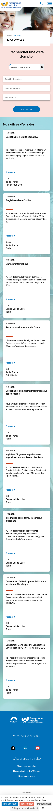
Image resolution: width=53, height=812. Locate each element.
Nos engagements (26, 776)
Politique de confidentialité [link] (25, 808)
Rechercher (26, 109)
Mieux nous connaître (26, 766)
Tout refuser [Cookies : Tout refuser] (27, 804)
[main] (26, 359)
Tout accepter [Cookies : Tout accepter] (10, 804)
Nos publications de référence (26, 771)
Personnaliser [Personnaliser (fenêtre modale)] (44, 804)
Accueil (9, 35)
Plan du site (26, 793)
